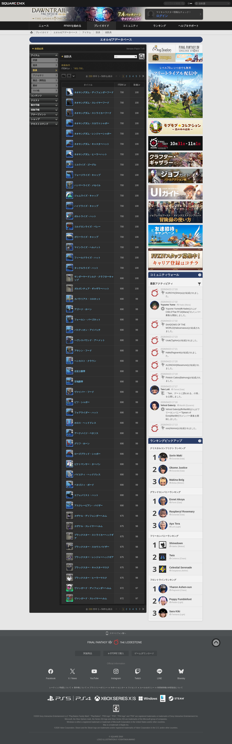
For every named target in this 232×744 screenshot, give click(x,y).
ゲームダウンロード (144, 653)
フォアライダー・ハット (86, 412)
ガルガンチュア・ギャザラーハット (91, 288)
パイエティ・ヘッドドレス (87, 474)
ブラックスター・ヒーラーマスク (90, 578)
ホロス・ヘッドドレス (85, 423)
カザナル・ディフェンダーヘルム (90, 516)
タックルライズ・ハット (86, 268)
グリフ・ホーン (82, 443)
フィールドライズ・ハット (87, 257)
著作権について (80, 688)
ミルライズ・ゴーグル (85, 164)
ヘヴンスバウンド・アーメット (89, 340)
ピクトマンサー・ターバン (87, 464)
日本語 (202, 3)
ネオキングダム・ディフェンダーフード (93, 92)
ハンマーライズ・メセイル (87, 185)
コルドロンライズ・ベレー (87, 226)
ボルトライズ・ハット (85, 216)
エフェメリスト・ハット (86, 495)
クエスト (35, 100)
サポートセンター (118, 688)
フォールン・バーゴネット (87, 319)
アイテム (35, 55)
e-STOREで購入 (116, 653)
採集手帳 (35, 110)
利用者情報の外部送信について (170, 688)
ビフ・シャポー (82, 402)
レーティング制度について (60, 688)
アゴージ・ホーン (83, 309)
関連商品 (87, 653)
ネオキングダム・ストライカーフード (92, 113)
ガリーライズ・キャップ (86, 237)
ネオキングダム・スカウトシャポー (91, 123)
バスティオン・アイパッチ (87, 330)
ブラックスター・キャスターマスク (91, 567)
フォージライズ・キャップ (87, 175)
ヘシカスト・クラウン (85, 361)
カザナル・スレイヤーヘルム (88, 526)
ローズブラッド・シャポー (87, 454)
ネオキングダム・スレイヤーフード (91, 102)
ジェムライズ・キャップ (86, 195)
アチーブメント (38, 114)
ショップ (35, 119)
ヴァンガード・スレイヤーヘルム (90, 598)
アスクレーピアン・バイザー (88, 505)
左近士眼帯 (79, 371)
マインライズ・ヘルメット (87, 247)
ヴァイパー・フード (84, 392)
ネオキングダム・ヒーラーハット (90, 154)
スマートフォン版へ (118, 633)
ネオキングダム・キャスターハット (91, 144)
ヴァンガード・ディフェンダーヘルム (92, 588)
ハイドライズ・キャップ (86, 206)
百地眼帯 (78, 381)
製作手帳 (35, 105)
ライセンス (132, 688)
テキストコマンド (39, 124)
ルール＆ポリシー (147, 688)
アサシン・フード (83, 350)
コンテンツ (36, 95)
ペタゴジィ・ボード (84, 485)
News (74, 678)
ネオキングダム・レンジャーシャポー (92, 133)
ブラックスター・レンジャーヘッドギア (93, 557)
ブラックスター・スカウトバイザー (91, 547)
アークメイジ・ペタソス (86, 433)
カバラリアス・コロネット (87, 299)
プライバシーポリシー (99, 688)
